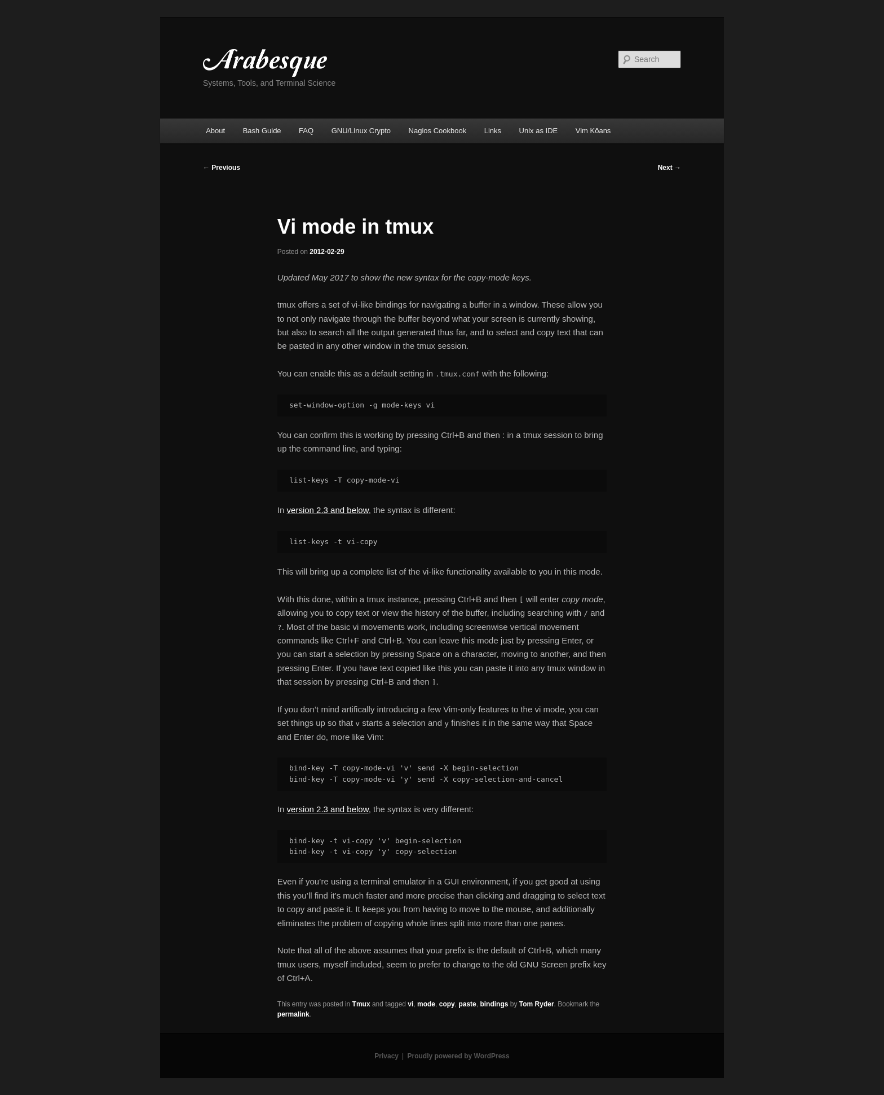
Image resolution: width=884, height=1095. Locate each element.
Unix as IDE (538, 130)
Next (669, 168)
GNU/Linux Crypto (361, 130)
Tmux (361, 1004)
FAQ (306, 130)
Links (492, 130)
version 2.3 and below (328, 510)
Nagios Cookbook (438, 130)
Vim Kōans (593, 130)
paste (467, 1004)
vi (410, 1004)
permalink (293, 1014)
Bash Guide (262, 130)
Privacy (386, 1056)
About (215, 130)
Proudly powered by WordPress (459, 1056)
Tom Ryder (536, 1004)
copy (447, 1004)
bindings (494, 1004)
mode (426, 1004)
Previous (221, 168)
